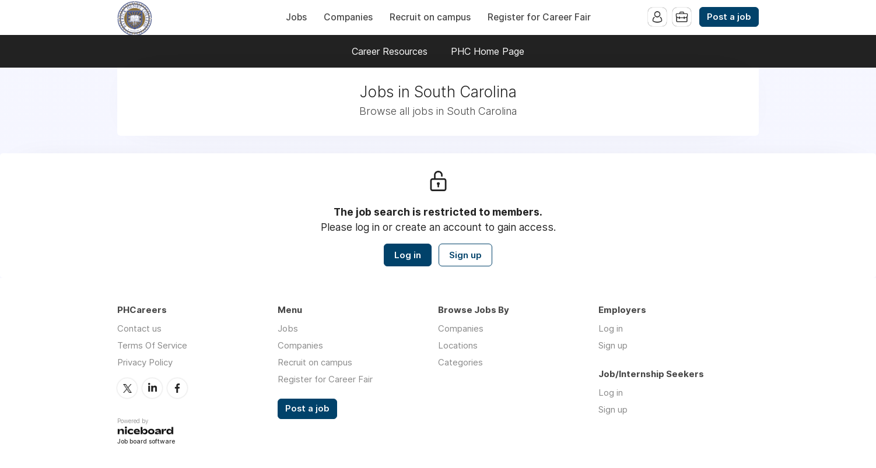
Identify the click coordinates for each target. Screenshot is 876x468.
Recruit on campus (430, 17)
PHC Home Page (487, 51)
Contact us (139, 328)
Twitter (127, 388)
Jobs (296, 17)
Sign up (465, 255)
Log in (407, 255)
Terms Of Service (152, 345)
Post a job (729, 17)
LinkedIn (152, 388)
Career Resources (390, 51)
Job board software (146, 442)
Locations (458, 345)
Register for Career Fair (539, 17)
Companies (348, 17)
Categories (460, 362)
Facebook (177, 388)
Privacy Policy (145, 362)
